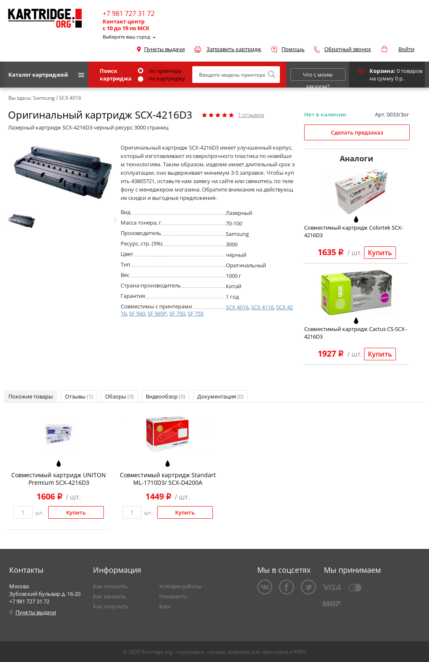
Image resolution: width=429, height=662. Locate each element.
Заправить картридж (234, 49)
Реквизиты (173, 596)
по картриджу (161, 78)
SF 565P (157, 313)
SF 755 (196, 313)
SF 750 (177, 313)
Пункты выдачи (164, 49)
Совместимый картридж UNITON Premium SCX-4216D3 (58, 478)
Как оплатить (110, 586)
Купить (380, 252)
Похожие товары (30, 396)
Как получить (111, 606)
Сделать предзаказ (357, 132)
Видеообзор (165, 396)
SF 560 (137, 313)
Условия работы (180, 586)
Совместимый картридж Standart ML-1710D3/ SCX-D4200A (168, 478)
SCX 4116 (262, 307)
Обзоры (119, 396)
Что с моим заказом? (318, 76)
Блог (165, 606)
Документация (220, 396)
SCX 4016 (237, 307)
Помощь (293, 49)
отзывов (251, 115)
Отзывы (79, 396)
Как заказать (109, 596)
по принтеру (160, 71)
